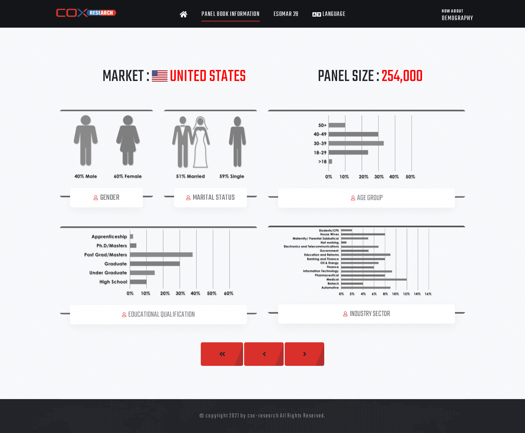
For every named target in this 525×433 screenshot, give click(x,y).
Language (328, 14)
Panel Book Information (230, 14)
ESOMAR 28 (286, 14)
